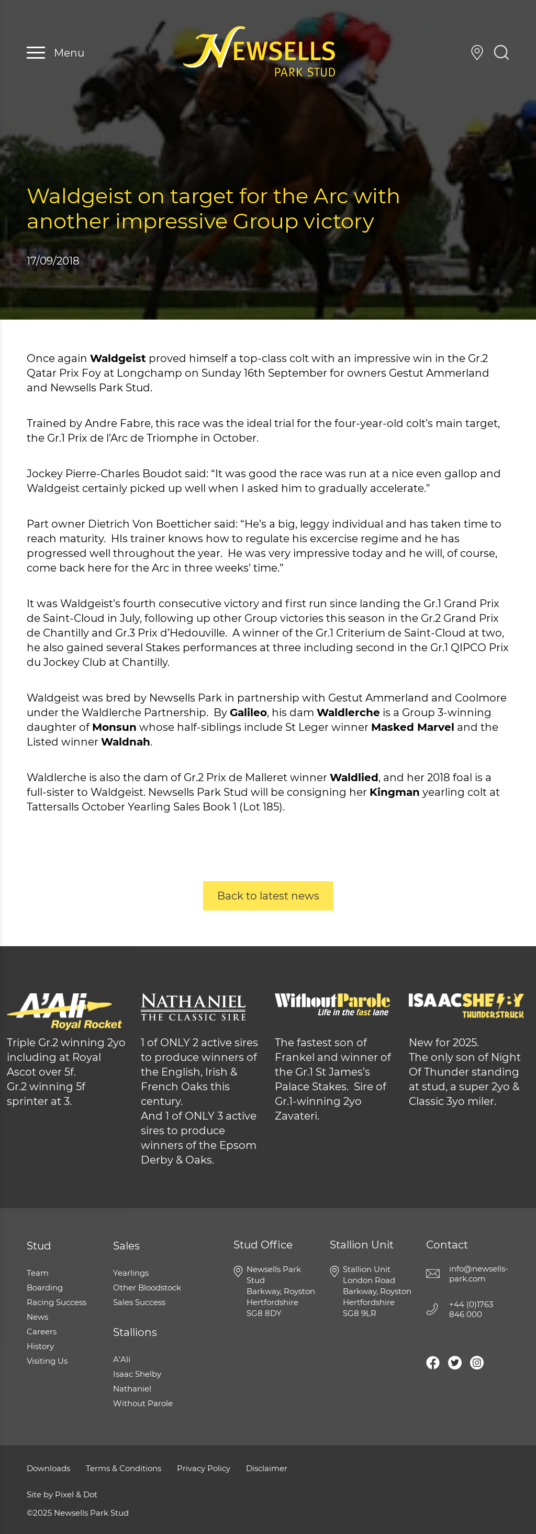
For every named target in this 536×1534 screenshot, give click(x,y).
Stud (39, 1246)
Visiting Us (477, 52)
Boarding (45, 1287)
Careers (42, 1331)
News (37, 1317)
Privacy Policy (203, 1468)
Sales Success (139, 1302)
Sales (126, 1246)
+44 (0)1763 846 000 (454, 53)
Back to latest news (268, 896)
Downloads (48, 1468)
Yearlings (131, 1273)
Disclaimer (266, 1468)
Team (38, 1273)
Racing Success (56, 1302)
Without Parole (143, 1403)
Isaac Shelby (137, 1374)
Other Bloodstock (147, 1287)
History (40, 1346)
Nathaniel (132, 1389)
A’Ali (121, 1359)
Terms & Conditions (123, 1468)
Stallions (135, 1332)
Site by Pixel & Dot (62, 1494)
